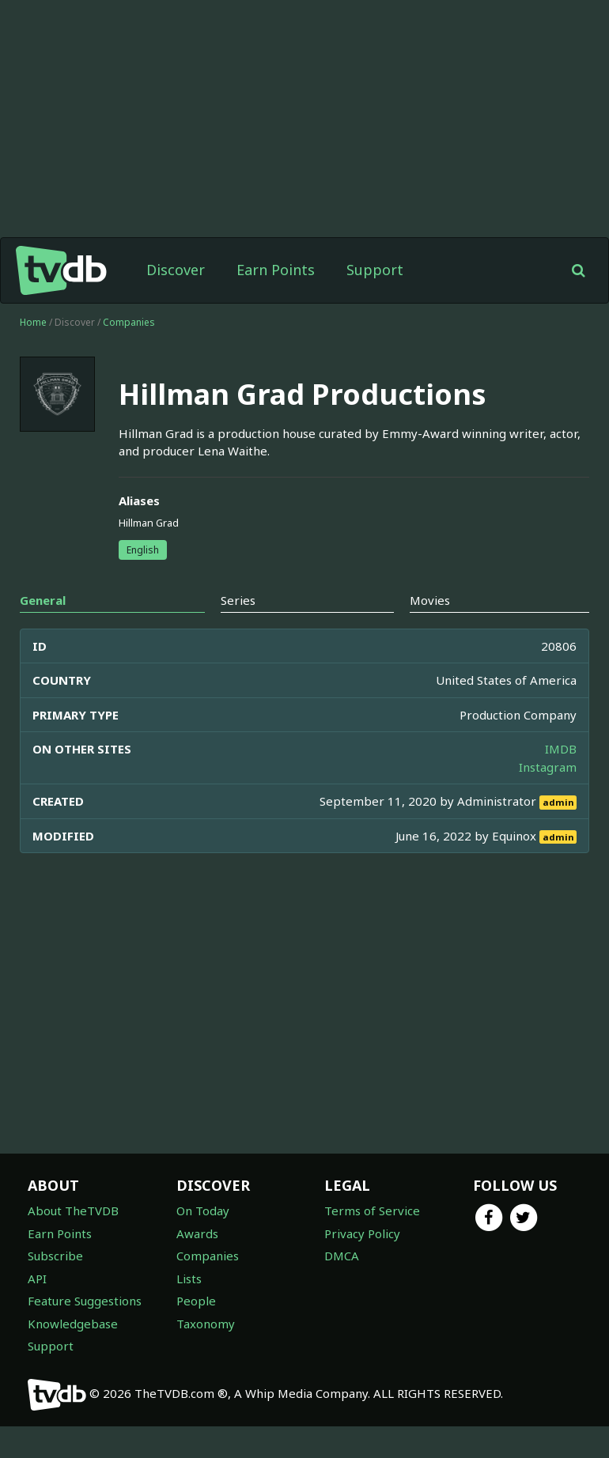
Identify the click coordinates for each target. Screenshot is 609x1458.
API (37, 1278)
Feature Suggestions (85, 1301)
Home (33, 322)
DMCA (341, 1255)
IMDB (561, 749)
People (196, 1301)
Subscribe (55, 1255)
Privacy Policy (362, 1233)
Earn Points (275, 269)
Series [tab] (238, 600)
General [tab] (43, 600)
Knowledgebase (73, 1323)
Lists (189, 1278)
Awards (197, 1233)
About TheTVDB (73, 1210)
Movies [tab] (430, 600)
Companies (129, 322)
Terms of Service (372, 1210)
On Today (202, 1210)
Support (374, 269)
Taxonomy (205, 1323)
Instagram (548, 767)
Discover (175, 269)
